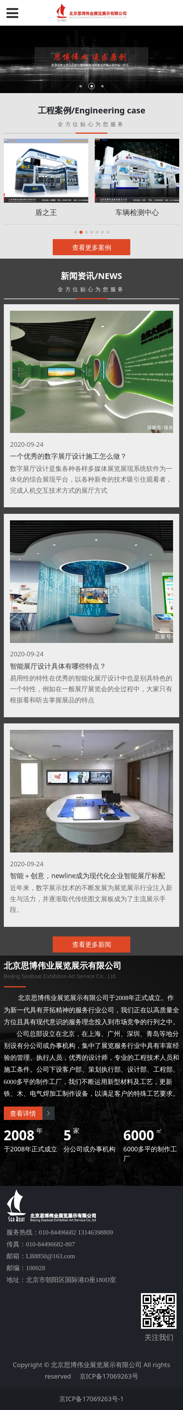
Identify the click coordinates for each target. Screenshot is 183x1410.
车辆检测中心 (137, 212)
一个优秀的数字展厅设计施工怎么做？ (68, 456)
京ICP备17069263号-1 (91, 1398)
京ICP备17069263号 (108, 1376)
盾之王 (46, 212)
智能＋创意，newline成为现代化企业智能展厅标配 (87, 875)
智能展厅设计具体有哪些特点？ (58, 666)
